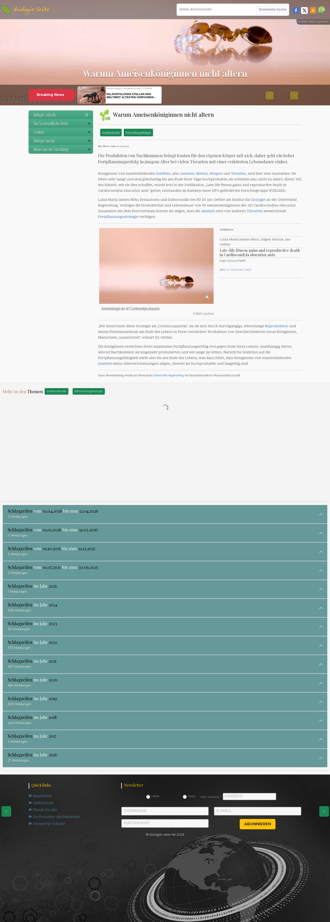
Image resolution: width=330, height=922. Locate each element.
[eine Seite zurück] (6, 811)
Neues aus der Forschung (62, 149)
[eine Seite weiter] (324, 811)
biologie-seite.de (60, 114)
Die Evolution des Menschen (54, 817)
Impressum (40, 796)
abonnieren (257, 824)
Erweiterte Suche (272, 9)
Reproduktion (276, 326)
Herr (155, 796)
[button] (321, 9)
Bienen (202, 173)
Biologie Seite (31, 9)
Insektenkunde (111, 132)
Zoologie (258, 199)
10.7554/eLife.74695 (238, 270)
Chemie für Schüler (47, 824)
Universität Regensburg (169, 376)
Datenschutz (41, 803)
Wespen (215, 173)
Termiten (238, 173)
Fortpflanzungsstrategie (118, 217)
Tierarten (255, 211)
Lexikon (62, 132)
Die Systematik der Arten (62, 123)
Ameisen (187, 173)
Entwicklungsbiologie (138, 132)
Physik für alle (43, 810)
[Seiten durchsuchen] (217, 10)
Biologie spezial (62, 140)
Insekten (163, 173)
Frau (192, 796)
